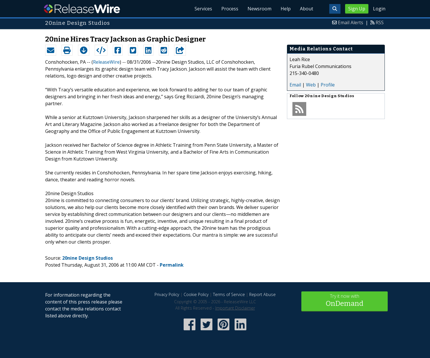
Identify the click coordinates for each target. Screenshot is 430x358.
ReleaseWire (81, 8)
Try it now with (344, 301)
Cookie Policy (196, 294)
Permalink (172, 265)
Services (203, 8)
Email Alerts (350, 22)
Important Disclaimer (235, 308)
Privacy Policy (167, 294)
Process (229, 8)
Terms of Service (229, 294)
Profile (328, 85)
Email (295, 85)
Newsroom (259, 8)
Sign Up (356, 8)
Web (311, 85)
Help (286, 8)
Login (379, 8)
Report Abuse (262, 294)
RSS (380, 22)
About (306, 8)
